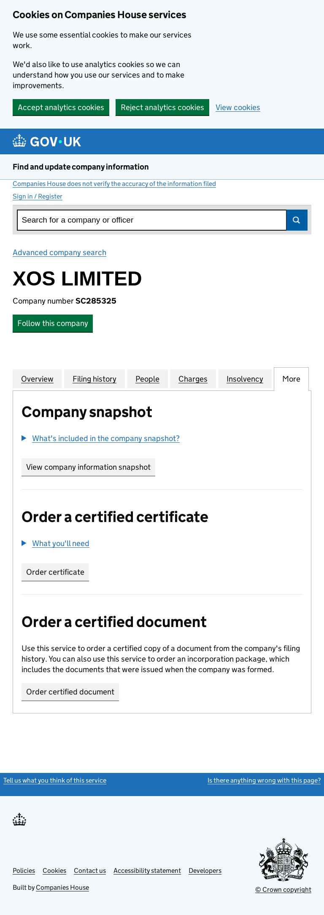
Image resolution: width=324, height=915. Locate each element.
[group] (162, 439)
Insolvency (245, 379)
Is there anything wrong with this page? (264, 780)
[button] (101, 438)
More (291, 379)
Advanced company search (59, 252)
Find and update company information (81, 167)
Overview (37, 379)
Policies (24, 871)
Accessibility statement (147, 871)
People (147, 379)
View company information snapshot (90, 467)
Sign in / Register (37, 196)
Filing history (94, 379)
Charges (193, 379)
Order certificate (55, 572)
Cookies (54, 871)
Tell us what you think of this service (54, 780)
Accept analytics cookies (61, 107)
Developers (205, 871)
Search (297, 220)
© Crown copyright (283, 889)
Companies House (62, 887)
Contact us (90, 871)
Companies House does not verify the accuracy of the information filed (114, 184)
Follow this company (52, 323)
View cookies (238, 107)
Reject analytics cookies (162, 107)
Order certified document (70, 692)
